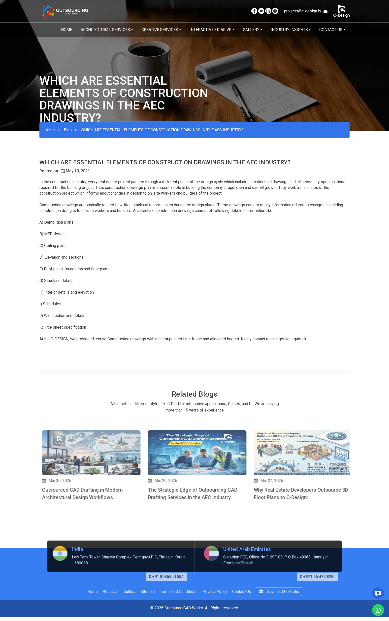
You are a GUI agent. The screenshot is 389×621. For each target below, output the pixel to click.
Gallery (251, 29)
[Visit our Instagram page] (275, 11)
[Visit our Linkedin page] (268, 11)
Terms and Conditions (178, 610)
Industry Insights (289, 29)
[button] (41, 531)
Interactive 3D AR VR (210, 29)
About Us (111, 610)
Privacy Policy (214, 610)
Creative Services (159, 29)
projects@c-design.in (305, 11)
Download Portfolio (279, 610)
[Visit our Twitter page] (261, 11)
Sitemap (147, 610)
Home (66, 29)
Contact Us (330, 29)
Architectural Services (105, 29)
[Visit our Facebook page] (254, 11)
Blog (68, 130)
